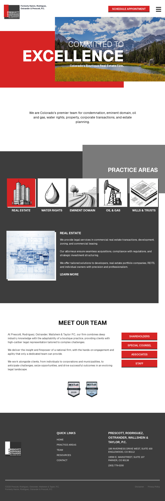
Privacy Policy (154, 487)
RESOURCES (64, 455)
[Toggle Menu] (155, 9)
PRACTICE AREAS (66, 444)
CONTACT (62, 460)
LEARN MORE (69, 274)
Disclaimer (139, 487)
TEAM (60, 450)
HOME (60, 439)
